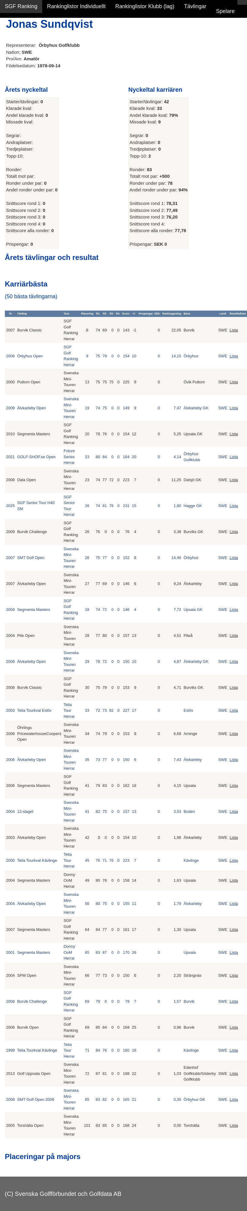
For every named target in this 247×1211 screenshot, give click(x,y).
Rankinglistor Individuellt (76, 6)
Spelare (225, 11)
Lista (234, 330)
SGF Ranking (21, 6)
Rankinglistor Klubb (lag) (144, 6)
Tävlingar (195, 6)
